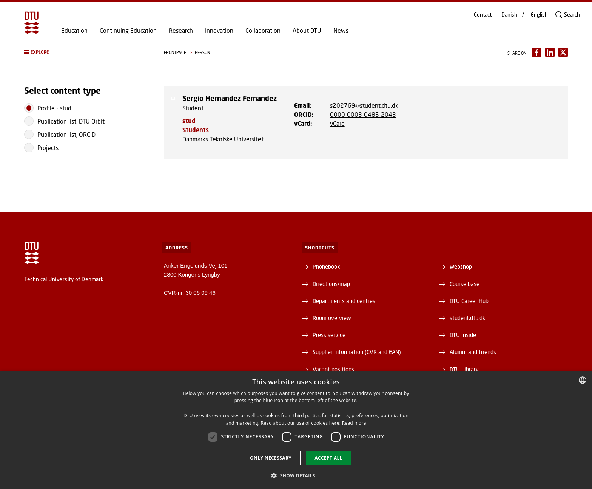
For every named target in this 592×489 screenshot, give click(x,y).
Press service (329, 334)
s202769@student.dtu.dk (364, 105)
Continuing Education (128, 31)
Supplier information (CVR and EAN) (357, 351)
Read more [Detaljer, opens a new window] (354, 423)
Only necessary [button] (270, 458)
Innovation (219, 31)
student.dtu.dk (467, 317)
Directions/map (331, 283)
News (340, 31)
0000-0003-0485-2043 (363, 114)
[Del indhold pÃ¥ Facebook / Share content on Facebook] (536, 52)
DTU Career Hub (469, 300)
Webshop (461, 266)
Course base (464, 283)
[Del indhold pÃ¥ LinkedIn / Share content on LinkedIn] (550, 52)
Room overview (332, 317)
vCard (337, 123)
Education (74, 31)
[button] (86, 52)
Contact (483, 14)
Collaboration (263, 31)
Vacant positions (333, 369)
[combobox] (582, 380)
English (539, 14)
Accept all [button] (328, 458)
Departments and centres (344, 300)
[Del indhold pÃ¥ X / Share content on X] (563, 52)
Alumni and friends (473, 351)
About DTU (307, 31)
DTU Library (464, 369)
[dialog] (296, 430)
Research (181, 31)
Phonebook (326, 266)
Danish (509, 14)
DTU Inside (463, 334)
